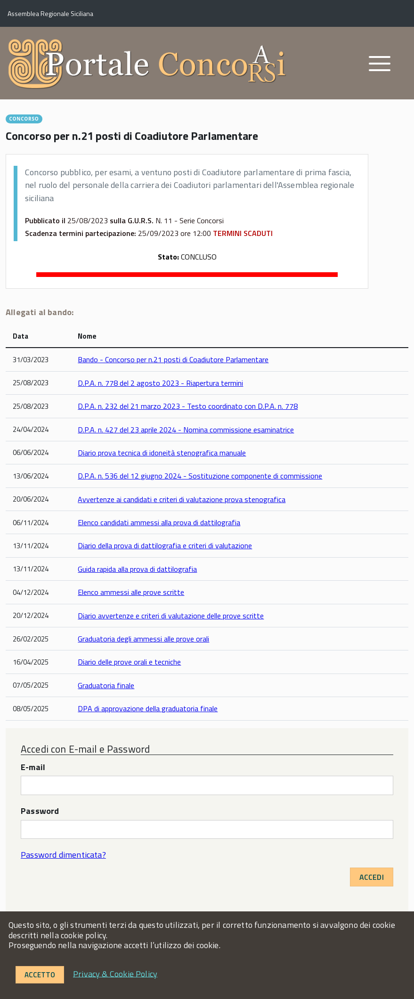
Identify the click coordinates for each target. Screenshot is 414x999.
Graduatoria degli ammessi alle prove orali (143, 638)
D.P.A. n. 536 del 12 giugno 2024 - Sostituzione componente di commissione (200, 475)
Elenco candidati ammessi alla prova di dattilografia (159, 522)
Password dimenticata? (63, 854)
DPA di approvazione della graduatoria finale (148, 708)
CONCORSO (24, 118)
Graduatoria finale (106, 685)
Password (40, 811)
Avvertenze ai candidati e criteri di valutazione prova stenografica (181, 499)
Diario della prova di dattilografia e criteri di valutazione (165, 545)
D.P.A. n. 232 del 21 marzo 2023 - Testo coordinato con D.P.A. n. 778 (188, 406)
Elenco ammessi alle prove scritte (131, 592)
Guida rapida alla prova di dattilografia (137, 569)
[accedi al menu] (379, 63)
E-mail (33, 768)
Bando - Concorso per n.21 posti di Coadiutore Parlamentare (173, 359)
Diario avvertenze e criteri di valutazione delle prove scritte (171, 615)
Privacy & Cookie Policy (115, 973)
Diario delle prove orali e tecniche (129, 661)
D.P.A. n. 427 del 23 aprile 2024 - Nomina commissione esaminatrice (186, 429)
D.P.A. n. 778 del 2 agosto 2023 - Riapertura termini (160, 383)
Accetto (39, 974)
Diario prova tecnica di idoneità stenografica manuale (162, 452)
